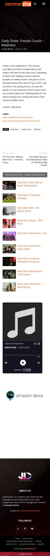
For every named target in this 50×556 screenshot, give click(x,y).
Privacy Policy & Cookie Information (19, 541)
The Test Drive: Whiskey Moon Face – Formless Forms (13, 160)
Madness (37, 129)
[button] (34, 3)
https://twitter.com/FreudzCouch (18, 117)
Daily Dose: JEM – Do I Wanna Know (28, 209)
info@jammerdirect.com (30, 510)
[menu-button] (43, 3)
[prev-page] (4, 296)
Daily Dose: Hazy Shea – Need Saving (29, 285)
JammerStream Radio (27, 544)
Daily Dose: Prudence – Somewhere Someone (29, 260)
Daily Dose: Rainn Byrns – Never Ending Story (30, 184)
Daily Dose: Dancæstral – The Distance (30, 273)
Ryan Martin (8, 49)
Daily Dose (14, 129)
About (17, 538)
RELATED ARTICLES (14, 175)
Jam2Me (41, 544)
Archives (38, 541)
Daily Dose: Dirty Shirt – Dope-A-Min (29, 247)
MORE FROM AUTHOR (34, 175)
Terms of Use (27, 538)
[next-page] (8, 296)
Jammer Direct (11, 544)
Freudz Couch (26, 129)
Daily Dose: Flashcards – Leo (32, 233)
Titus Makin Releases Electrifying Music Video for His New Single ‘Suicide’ (37, 161)
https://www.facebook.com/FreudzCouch (21, 120)
